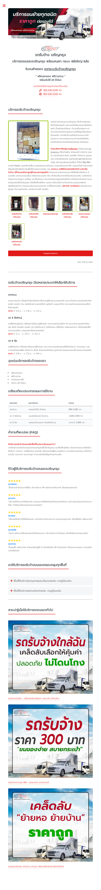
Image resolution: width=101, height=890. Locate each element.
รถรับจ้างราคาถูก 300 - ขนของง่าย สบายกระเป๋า (28, 782)
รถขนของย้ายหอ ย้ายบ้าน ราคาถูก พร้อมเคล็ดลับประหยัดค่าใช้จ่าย (36, 866)
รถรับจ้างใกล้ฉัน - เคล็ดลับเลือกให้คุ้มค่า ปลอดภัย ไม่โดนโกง (33, 698)
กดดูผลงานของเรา (50, 253)
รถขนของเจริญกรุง (32, 61)
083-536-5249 (48, 90)
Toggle (5, 6)
